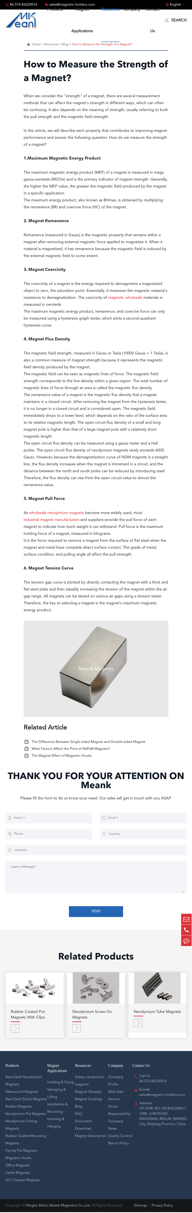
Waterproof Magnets (21, 1093)
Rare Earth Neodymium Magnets (23, 1081)
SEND (96, 912)
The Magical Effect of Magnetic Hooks (62, 757)
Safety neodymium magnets (89, 1081)
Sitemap (140, 1206)
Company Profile (115, 1081)
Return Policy (118, 1144)
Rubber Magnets (18, 1107)
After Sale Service (116, 1096)
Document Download (83, 1126)
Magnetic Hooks (18, 1159)
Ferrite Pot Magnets (21, 1151)
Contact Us (141, 1066)
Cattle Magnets (17, 1174)
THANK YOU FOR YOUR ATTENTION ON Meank (96, 782)
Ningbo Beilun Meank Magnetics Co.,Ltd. (58, 1206)
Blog (65, 44)
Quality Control (120, 1137)
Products (12, 1066)
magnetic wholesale (125, 298)
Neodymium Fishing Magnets (21, 1126)
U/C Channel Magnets (22, 1181)
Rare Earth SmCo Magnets (26, 1100)
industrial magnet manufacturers (51, 520)
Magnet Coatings (88, 1100)
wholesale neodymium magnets (56, 514)
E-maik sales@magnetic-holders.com (162, 1093)
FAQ (78, 1115)
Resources (51, 44)
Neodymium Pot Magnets (25, 1115)
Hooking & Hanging (55, 1123)
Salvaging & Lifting (56, 1094)
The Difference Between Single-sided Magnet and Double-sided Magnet (88, 743)
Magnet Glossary (88, 1093)
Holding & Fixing (60, 1083)
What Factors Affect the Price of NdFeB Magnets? (71, 750)
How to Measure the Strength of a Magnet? (102, 44)
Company (115, 1066)
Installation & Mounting (57, 1109)
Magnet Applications (57, 1069)
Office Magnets (17, 1166)
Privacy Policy (162, 1206)
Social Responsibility (119, 1111)
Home (36, 44)
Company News (115, 1126)
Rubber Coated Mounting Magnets (25, 1140)
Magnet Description (91, 1137)
